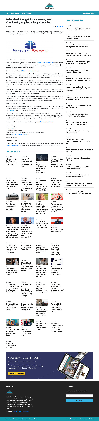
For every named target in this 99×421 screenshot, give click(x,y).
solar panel (12, 110)
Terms (67, 419)
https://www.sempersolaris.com (31, 71)
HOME (7, 13)
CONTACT (29, 13)
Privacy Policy (75, 419)
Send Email (13, 129)
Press (23, 13)
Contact (91, 419)
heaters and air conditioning (45, 62)
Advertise (84, 419)
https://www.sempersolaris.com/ (20, 134)
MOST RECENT (15, 13)
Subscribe (79, 400)
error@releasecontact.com (13, 145)
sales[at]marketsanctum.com (21, 411)
